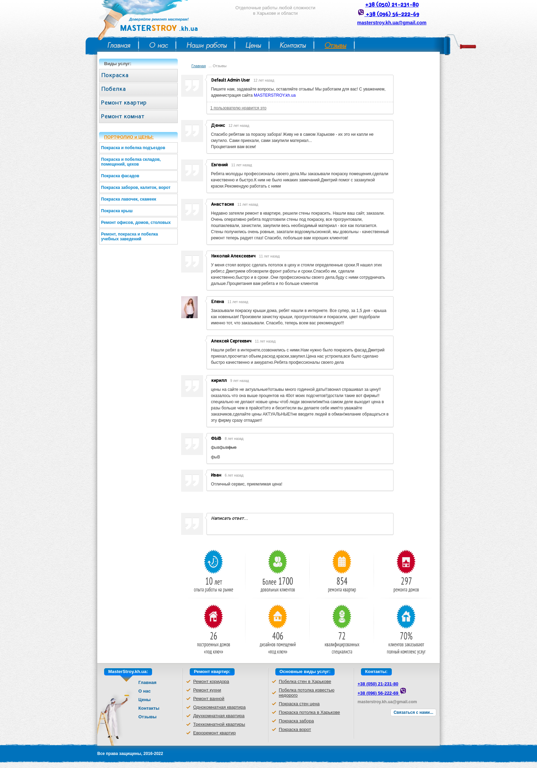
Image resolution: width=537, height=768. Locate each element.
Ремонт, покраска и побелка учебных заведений (129, 236)
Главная (119, 45)
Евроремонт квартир (214, 732)
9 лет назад (239, 381)
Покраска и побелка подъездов (133, 147)
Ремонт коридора (211, 681)
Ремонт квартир (124, 102)
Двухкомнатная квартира (219, 715)
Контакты (293, 45)
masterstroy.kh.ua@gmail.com (391, 22)
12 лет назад (263, 80)
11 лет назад (241, 165)
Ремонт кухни (207, 690)
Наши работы (207, 45)
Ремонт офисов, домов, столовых (136, 222)
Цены (253, 45)
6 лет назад (234, 475)
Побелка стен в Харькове (305, 681)
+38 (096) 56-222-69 (391, 14)
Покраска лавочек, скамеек (128, 199)
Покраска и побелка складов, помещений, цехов (131, 162)
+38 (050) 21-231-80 (392, 4)
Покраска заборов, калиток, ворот (136, 187)
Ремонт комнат (123, 116)
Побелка (113, 89)
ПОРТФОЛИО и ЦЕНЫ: (129, 137)
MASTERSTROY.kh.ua (275, 95)
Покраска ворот (295, 729)
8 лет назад (234, 439)
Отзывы (335, 45)
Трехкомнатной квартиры (219, 724)
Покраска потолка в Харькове (309, 712)
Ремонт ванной (208, 698)
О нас (158, 45)
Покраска (114, 75)
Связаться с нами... (413, 712)
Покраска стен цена (299, 703)
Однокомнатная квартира (219, 707)
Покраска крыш (117, 210)
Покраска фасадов (120, 175)
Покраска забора (296, 720)
